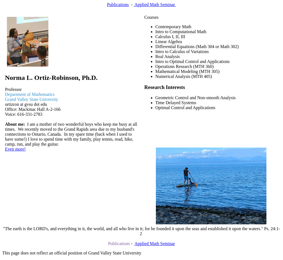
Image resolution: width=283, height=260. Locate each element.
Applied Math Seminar (154, 4)
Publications (118, 4)
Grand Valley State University (31, 99)
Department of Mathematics (30, 94)
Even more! (15, 149)
